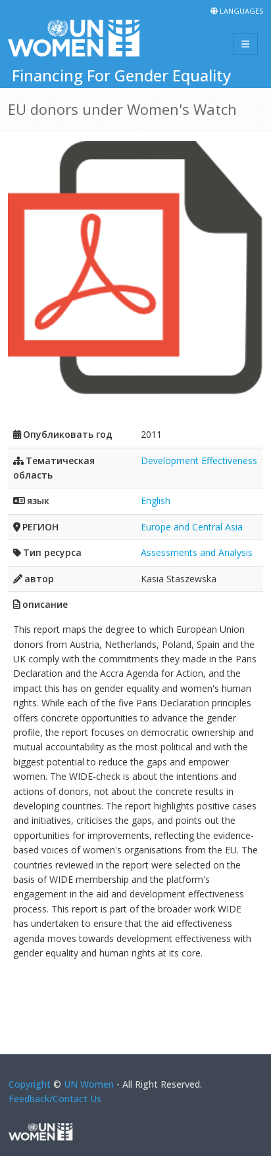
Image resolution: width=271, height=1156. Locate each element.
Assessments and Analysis (197, 552)
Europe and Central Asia (192, 527)
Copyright (30, 1084)
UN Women (89, 1084)
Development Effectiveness (199, 460)
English (155, 500)
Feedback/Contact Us (55, 1098)
